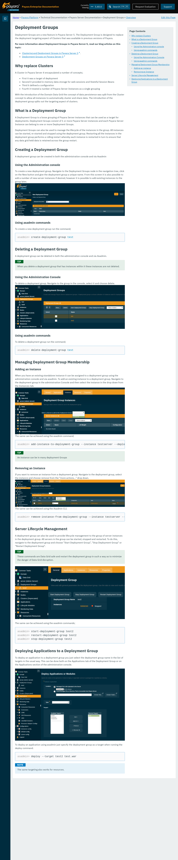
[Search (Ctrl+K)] (118, 7)
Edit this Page (168, 17)
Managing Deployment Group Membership (74, 73)
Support (168, 6)
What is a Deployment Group (68, 48)
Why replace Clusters (65, 45)
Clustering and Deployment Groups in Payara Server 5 (86, 111)
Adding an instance (66, 77)
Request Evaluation (145, 6)
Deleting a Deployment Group (68, 63)
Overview (63, 20)
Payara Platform (11, 28)
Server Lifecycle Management (68, 84)
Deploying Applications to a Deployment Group (76, 88)
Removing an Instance (68, 81)
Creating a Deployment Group (68, 52)
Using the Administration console (73, 55)
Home (52, 17)
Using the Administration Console (73, 66)
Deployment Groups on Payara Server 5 (78, 114)
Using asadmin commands (69, 59)
